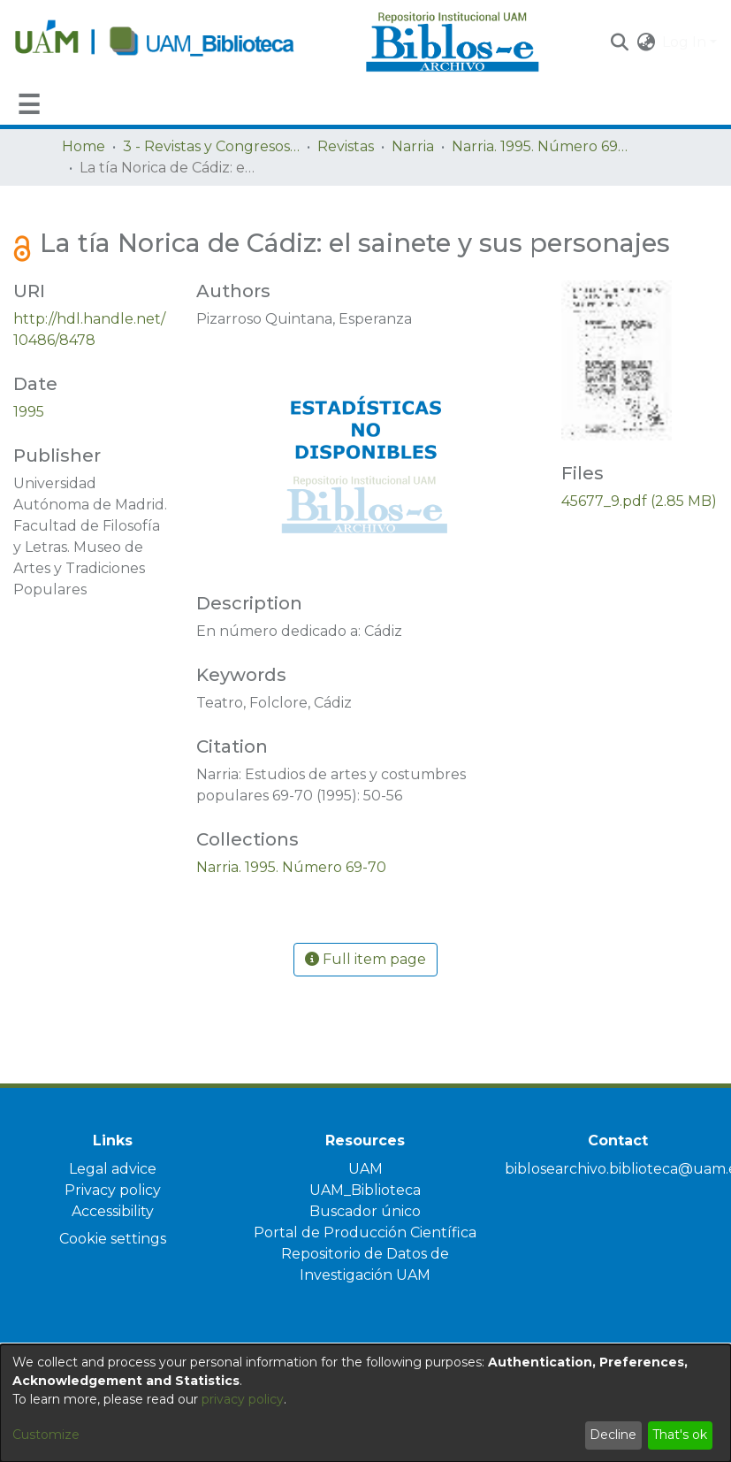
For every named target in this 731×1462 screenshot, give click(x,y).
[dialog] (365, 1403)
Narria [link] (413, 146)
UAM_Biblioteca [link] (365, 1190)
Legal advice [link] (112, 1168)
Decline (613, 1435)
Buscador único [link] (365, 1211)
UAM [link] (365, 1168)
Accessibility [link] (113, 1211)
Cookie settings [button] (112, 1238)
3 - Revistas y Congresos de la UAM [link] (211, 146)
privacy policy (243, 1399)
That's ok (679, 1435)
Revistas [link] (345, 146)
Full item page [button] (365, 959)
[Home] (180, 42)
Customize (46, 1435)
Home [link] (83, 146)
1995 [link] (28, 411)
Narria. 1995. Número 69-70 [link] (540, 146)
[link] (291, 867)
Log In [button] (686, 42)
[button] (619, 42)
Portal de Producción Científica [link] (365, 1232)
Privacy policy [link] (113, 1190)
